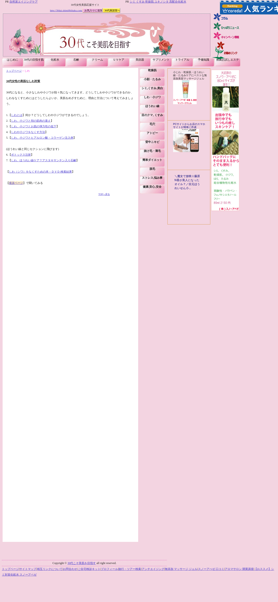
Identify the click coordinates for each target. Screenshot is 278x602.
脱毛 (152, 168)
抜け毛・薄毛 (152, 151)
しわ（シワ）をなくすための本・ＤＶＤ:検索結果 (40, 171)
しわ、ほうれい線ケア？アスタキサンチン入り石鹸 (43, 160)
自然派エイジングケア (23, 1)
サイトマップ (27, 569)
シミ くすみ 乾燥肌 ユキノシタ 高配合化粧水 (158, 1)
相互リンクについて (49, 569)
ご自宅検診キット (89, 569)
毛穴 (152, 124)
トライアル (182, 59)
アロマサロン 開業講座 (239, 569)
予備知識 (203, 59)
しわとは (16, 115)
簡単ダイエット (152, 160)
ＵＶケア (118, 59)
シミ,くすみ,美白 (152, 88)
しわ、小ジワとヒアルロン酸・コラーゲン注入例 (42, 137)
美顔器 (140, 59)
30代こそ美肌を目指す (81, 563)
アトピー (152, 133)
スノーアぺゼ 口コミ (211, 569)
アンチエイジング (153, 569)
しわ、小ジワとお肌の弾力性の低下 (33, 126)
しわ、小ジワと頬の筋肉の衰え (31, 120)
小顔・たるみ (152, 79)
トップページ (14, 70)
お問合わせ (70, 569)
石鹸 (76, 59)
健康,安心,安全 (152, 186)
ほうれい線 (152, 106)
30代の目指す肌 (34, 59)
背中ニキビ (152, 142)
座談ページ (16, 183)
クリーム (97, 59)
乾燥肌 (152, 70)
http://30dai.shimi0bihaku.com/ (66, 10)
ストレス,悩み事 (152, 177)
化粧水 (55, 59)
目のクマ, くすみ (152, 115)
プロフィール (109, 569)
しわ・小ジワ (152, 97)
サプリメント (161, 59)
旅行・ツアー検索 (129, 569)
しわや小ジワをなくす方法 (28, 132)
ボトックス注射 (21, 154)
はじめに (12, 59)
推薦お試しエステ (227, 59)
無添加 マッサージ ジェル (181, 569)
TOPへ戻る (104, 194)
